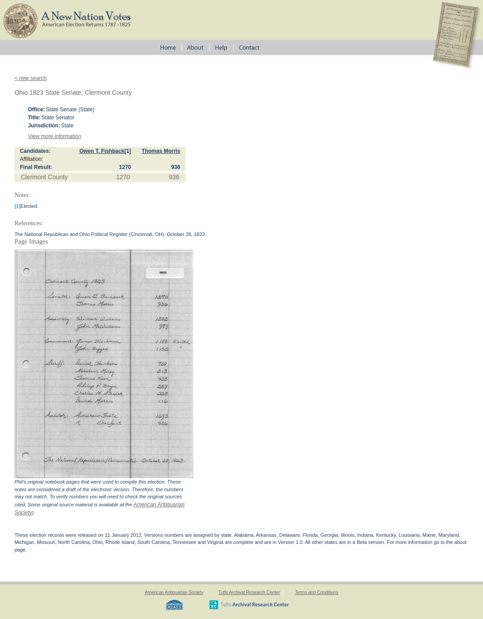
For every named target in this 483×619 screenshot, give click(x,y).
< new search (30, 78)
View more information (54, 136)
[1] (127, 151)
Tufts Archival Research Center (249, 592)
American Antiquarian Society (174, 592)
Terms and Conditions (316, 592)
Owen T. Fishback (101, 151)
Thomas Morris (161, 151)
